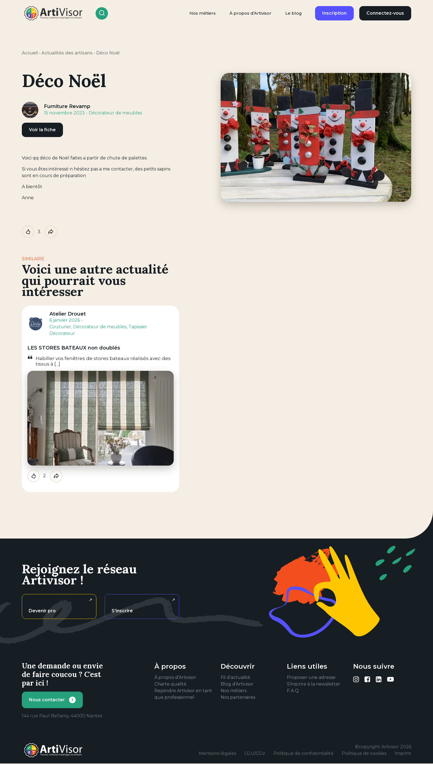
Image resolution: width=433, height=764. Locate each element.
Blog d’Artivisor (237, 684)
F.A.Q (293, 690)
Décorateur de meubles (115, 112)
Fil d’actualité (235, 677)
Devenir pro (42, 610)
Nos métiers (202, 13)
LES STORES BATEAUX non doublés (73, 348)
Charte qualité (170, 684)
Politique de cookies (364, 753)
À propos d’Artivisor (250, 13)
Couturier (60, 326)
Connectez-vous (385, 13)
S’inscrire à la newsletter (313, 684)
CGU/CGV (254, 753)
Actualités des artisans (67, 53)
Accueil (30, 53)
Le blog (293, 13)
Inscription (334, 13)
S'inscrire (122, 610)
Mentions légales (217, 753)
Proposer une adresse (311, 677)
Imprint (403, 753)
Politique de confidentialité (303, 753)
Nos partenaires (238, 697)
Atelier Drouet (67, 314)
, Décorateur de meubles (98, 326)
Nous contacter (47, 699)
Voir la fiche (42, 129)
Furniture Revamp (67, 106)
